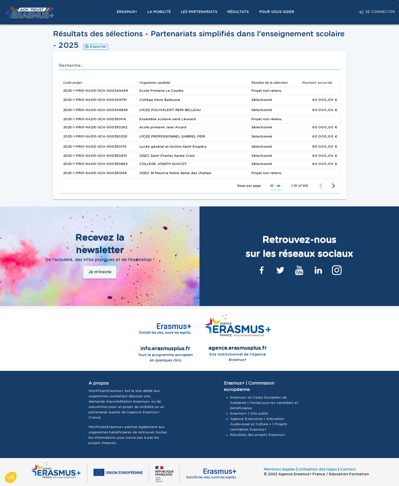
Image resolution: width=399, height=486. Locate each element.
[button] (276, 186)
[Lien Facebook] (261, 270)
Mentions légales (279, 469)
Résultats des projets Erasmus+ (257, 435)
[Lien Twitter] (280, 270)
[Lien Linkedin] (318, 270)
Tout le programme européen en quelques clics (165, 338)
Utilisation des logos (317, 469)
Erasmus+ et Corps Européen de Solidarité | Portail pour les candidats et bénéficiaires (264, 403)
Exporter (96, 47)
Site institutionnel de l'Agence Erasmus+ (238, 338)
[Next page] (333, 185)
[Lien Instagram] (337, 270)
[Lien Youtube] (299, 270)
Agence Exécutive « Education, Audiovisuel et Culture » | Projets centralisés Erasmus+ (258, 424)
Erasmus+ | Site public (249, 413)
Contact (348, 469)
